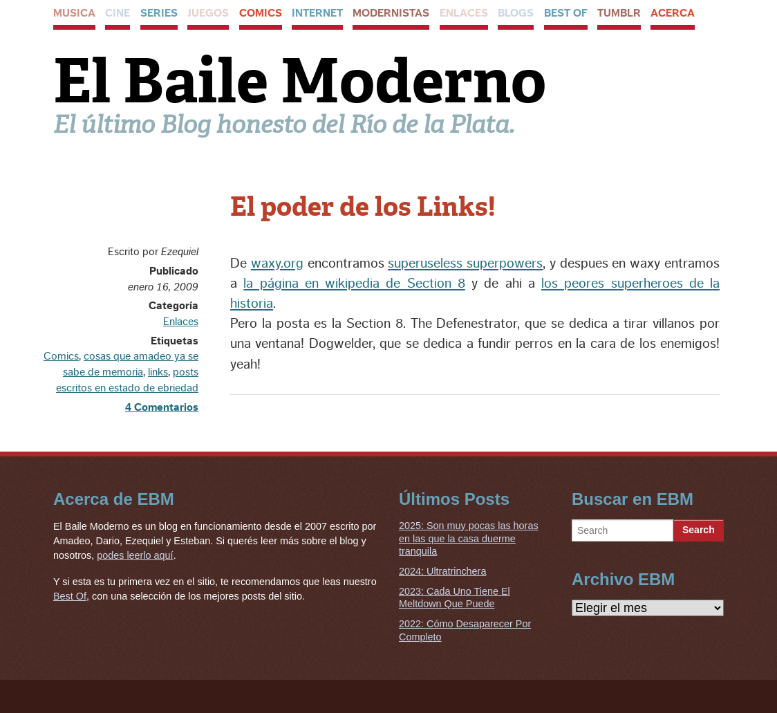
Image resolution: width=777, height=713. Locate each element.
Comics (260, 13)
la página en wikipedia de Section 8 (354, 283)
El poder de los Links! (363, 206)
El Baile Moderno (299, 80)
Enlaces (464, 13)
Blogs (516, 13)
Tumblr (619, 13)
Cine (117, 13)
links (158, 372)
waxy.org (277, 263)
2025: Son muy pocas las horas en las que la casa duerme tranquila (469, 538)
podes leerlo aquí (135, 555)
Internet (317, 13)
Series (159, 13)
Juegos (208, 13)
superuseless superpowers (465, 263)
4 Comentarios (161, 407)
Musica (74, 13)
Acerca (672, 13)
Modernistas (391, 13)
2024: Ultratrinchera (442, 571)
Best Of (566, 13)
